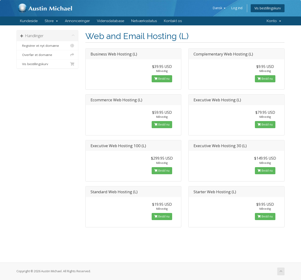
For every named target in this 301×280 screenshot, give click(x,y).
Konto (274, 21)
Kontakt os (173, 21)
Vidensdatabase (110, 21)
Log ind (236, 8)
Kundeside (29, 21)
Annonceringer (77, 21)
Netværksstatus (144, 21)
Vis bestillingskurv (267, 8)
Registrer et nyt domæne (47, 45)
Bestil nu (162, 79)
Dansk (219, 8)
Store (51, 21)
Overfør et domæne (47, 55)
